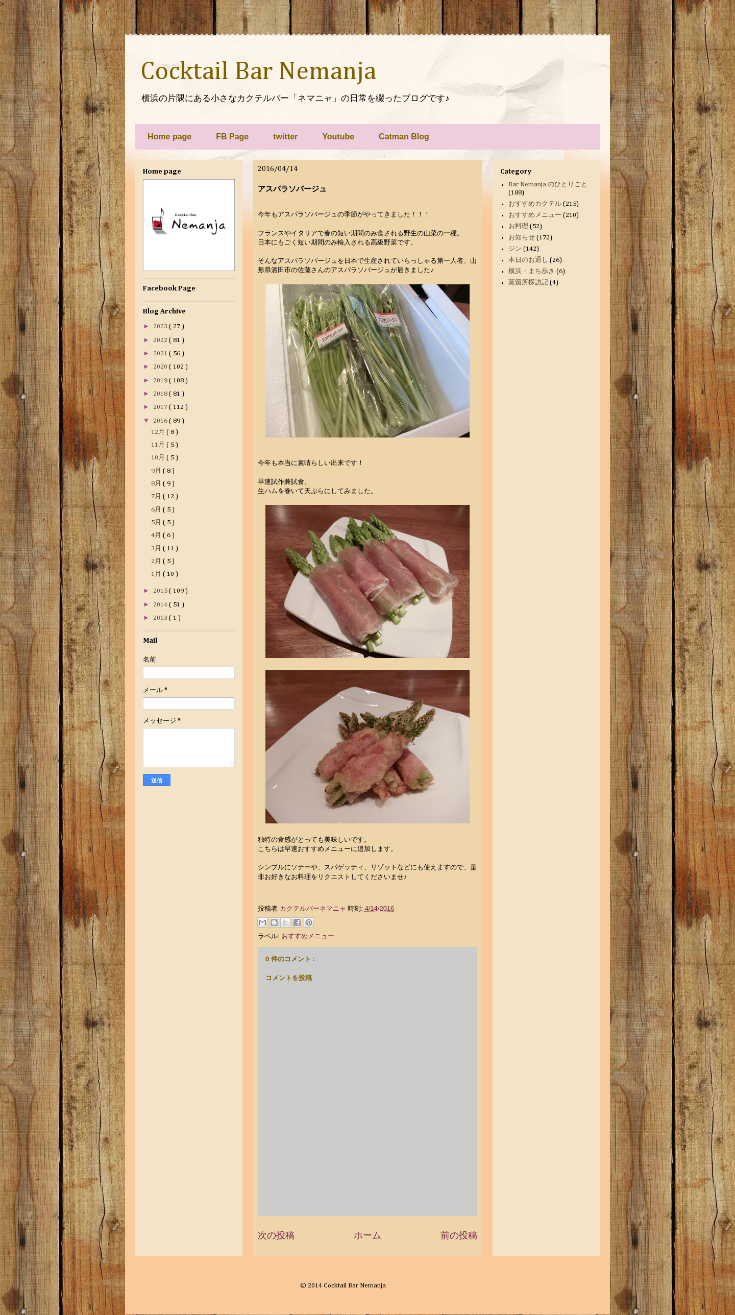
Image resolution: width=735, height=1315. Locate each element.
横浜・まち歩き (531, 271)
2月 (157, 561)
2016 (161, 421)
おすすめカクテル (534, 204)
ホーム (367, 1235)
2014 (161, 604)
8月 (157, 483)
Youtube (338, 136)
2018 (161, 394)
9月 (157, 471)
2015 (161, 591)
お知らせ (521, 237)
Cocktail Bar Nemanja (258, 72)
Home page (169, 136)
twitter (285, 136)
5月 (157, 522)
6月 (157, 509)
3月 (157, 548)
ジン (515, 249)
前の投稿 (458, 1235)
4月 (157, 535)
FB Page (232, 136)
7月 (157, 496)
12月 (158, 432)
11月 (158, 445)
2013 (161, 618)
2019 (161, 380)
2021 (161, 353)
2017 (161, 407)
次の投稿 (276, 1235)
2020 (161, 366)
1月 (157, 574)
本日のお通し (528, 260)
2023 (161, 326)
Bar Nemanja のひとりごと (547, 184)
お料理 (518, 226)
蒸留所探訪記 (528, 282)
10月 (158, 457)
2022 (161, 340)
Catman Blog (404, 136)
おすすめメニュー (307, 936)
